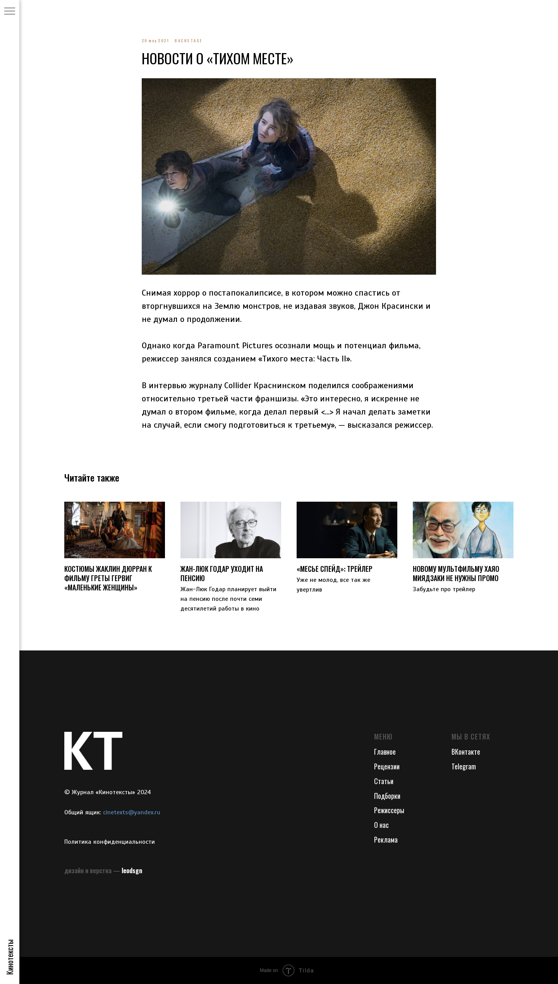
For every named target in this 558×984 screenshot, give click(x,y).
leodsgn (132, 870)
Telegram (464, 766)
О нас (381, 825)
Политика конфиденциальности (109, 842)
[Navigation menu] (9, 11)
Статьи (383, 781)
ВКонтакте (466, 752)
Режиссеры (389, 810)
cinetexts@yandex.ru (131, 812)
